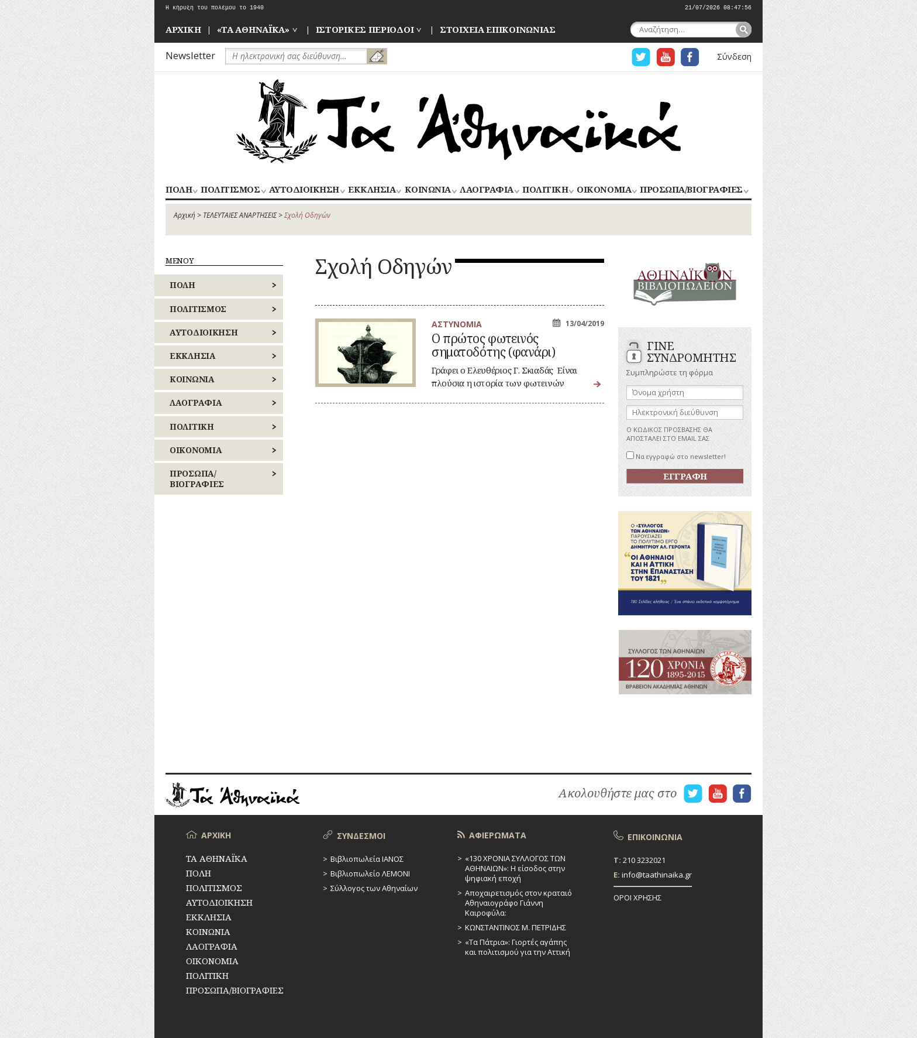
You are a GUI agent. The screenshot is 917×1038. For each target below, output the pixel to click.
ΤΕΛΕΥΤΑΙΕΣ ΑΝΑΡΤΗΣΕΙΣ (240, 215)
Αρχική (184, 215)
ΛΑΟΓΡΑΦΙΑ (486, 190)
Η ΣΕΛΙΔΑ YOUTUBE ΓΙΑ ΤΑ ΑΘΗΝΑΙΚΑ (665, 57)
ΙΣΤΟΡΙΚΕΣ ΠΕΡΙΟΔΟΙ (365, 29)
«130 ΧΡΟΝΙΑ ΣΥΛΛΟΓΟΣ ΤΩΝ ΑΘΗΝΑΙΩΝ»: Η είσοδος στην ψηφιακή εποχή (515, 868)
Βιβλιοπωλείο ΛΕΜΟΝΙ (370, 873)
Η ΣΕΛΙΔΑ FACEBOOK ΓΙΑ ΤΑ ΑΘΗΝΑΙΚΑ (690, 57)
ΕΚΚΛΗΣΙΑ (371, 190)
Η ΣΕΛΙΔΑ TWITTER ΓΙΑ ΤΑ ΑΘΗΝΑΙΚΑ (641, 57)
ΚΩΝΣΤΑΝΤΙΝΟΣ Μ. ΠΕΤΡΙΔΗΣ (515, 927)
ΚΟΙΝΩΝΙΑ (428, 190)
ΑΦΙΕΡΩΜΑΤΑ (497, 835)
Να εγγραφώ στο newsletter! (676, 456)
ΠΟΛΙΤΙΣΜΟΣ (230, 190)
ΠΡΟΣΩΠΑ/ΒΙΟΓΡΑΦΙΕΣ (691, 190)
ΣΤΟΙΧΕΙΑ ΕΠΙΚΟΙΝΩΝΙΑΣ (498, 29)
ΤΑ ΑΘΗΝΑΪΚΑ (458, 121)
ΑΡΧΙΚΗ (183, 29)
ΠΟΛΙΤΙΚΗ (545, 190)
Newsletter (190, 55)
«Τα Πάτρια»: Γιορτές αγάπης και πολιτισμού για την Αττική (517, 947)
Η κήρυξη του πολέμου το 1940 (215, 8)
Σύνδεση (734, 56)
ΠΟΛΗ (179, 190)
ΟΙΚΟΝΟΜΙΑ (604, 190)
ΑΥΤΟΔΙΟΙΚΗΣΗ (304, 190)
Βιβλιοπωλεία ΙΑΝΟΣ (367, 859)
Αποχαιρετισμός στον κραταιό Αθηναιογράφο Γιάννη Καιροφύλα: (518, 903)
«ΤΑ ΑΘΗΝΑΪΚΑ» (253, 29)
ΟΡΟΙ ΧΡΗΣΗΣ (637, 897)
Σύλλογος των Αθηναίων (374, 888)
